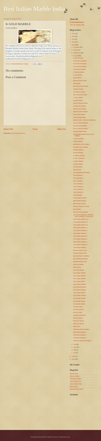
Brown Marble (77, 78)
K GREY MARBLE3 (79, 158)
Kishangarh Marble (75, 378)
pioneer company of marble (81, 206)
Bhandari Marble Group (80, 250)
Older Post (61, 129)
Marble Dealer (74, 373)
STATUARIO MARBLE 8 (80, 230)
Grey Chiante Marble (79, 292)
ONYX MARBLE (78, 181)
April (74, 353)
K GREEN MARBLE (79, 155)
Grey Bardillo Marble (79, 301)
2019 (73, 39)
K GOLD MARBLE (78, 138)
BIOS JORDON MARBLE (80, 259)
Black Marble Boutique (79, 201)
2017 (73, 42)
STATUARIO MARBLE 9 (80, 227)
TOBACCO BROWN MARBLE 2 (82, 340)
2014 (73, 359)
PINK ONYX (76, 326)
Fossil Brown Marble (79, 92)
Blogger (68, 437)
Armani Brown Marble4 (80, 61)
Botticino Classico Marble (80, 212)
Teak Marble (76, 83)
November (76, 47)
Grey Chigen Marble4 (79, 273)
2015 (73, 356)
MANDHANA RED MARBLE (81, 144)
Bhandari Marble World (80, 80)
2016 (73, 45)
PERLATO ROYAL (78, 324)
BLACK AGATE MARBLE (80, 128)
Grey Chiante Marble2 (79, 290)
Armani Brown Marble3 (80, 63)
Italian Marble (74, 386)
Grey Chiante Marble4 (79, 284)
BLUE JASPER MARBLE (80, 123)
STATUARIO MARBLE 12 (80, 219)
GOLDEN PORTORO (79, 315)
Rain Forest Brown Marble (80, 86)
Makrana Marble (74, 376)
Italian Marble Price (75, 381)
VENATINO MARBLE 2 (80, 335)
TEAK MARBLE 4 (78, 186)
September (76, 53)
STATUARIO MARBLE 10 (80, 225)
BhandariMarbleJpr (78, 22)
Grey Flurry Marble (78, 270)
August (75, 55)
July (74, 344)
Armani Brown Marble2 (80, 66)
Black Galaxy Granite (79, 203)
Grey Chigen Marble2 (79, 278)
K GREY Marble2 (78, 161)
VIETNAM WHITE (78, 309)
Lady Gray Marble (78, 264)
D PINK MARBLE (78, 150)
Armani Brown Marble (79, 69)
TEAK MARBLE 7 (78, 175)
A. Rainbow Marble (78, 72)
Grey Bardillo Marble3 (79, 298)
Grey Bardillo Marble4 (79, 295)
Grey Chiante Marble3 (79, 287)
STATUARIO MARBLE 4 (80, 242)
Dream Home (77, 267)
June (75, 347)
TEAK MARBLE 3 (78, 189)
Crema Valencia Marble (80, 198)
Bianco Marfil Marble (79, 114)
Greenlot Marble (78, 100)
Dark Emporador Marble (80, 94)
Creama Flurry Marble (79, 106)
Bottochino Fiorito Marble (80, 111)
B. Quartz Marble (78, 58)
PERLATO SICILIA (78, 321)
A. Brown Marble (78, 97)
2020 (73, 36)
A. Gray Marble (77, 75)
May (74, 350)
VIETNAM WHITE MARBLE (81, 329)
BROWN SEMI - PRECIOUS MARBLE (84, 120)
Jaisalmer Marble (78, 89)
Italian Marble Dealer (76, 384)
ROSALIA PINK (77, 312)
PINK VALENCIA (78, 318)
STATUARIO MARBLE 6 (80, 236)
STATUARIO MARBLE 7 (80, 233)
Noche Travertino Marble (80, 103)
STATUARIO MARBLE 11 (80, 222)
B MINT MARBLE (78, 153)
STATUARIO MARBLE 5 (80, 239)
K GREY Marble (77, 164)
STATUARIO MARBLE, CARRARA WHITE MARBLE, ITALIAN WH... (83, 215)
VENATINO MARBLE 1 (80, 338)
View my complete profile (77, 25)
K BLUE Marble (77, 167)
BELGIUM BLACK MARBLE (81, 256)
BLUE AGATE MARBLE (80, 126)
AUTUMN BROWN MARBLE (81, 172)
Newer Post (8, 129)
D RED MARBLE (78, 141)
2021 (73, 33)
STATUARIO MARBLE (79, 247)
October (75, 50)
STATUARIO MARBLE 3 (80, 244)
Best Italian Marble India (34, 8)
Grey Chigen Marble (79, 281)
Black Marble (77, 209)
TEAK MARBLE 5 (78, 184)
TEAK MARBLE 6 (78, 178)
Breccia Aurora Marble (79, 109)
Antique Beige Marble (79, 117)
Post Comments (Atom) (18, 133)
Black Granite (77, 169)
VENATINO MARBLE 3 (80, 332)
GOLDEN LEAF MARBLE (80, 147)
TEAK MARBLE (77, 195)
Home (35, 129)
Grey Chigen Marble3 (79, 276)
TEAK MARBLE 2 (78, 192)
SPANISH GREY (78, 307)
